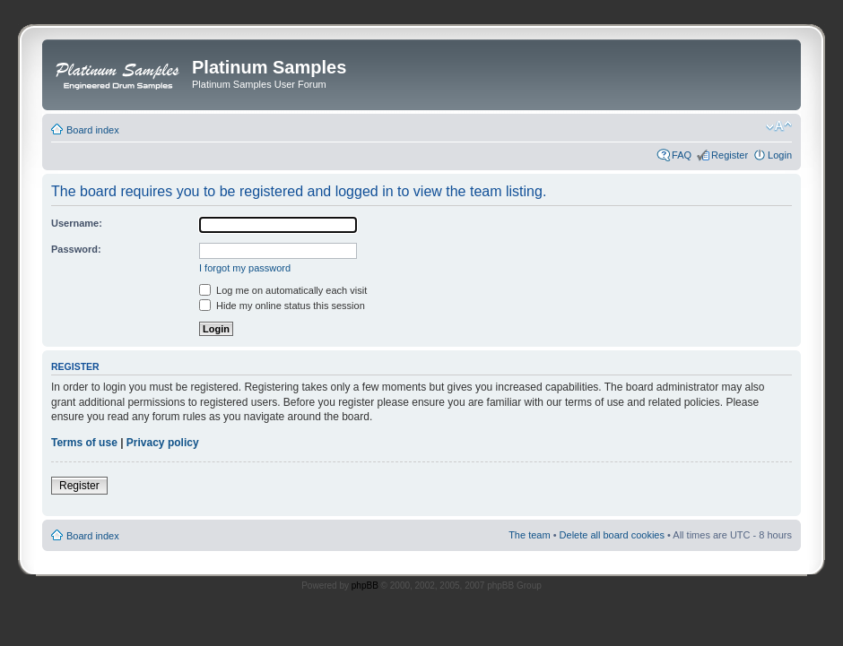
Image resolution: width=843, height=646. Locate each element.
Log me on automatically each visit (283, 290)
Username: (76, 223)
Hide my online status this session (282, 305)
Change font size (779, 126)
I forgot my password (245, 268)
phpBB (365, 585)
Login (780, 155)
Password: (76, 249)
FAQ (681, 155)
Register (729, 155)
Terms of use (84, 442)
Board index (92, 130)
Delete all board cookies (612, 535)
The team (529, 535)
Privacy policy (162, 442)
